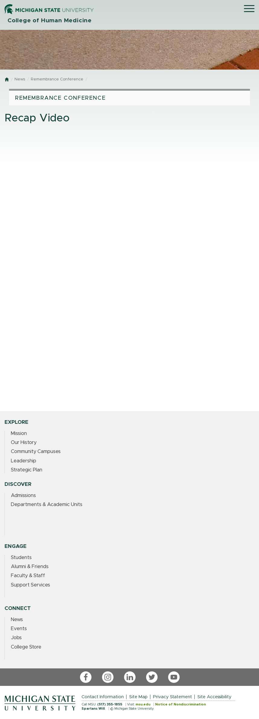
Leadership (23, 460)
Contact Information (103, 697)
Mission (19, 433)
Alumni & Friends (30, 566)
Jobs (16, 637)
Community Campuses (36, 451)
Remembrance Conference (57, 79)
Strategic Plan (26, 469)
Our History (24, 442)
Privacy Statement (172, 697)
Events (19, 628)
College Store (26, 647)
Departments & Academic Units (46, 504)
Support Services (30, 585)
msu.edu (143, 704)
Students (21, 557)
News (19, 79)
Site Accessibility (214, 697)
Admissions (23, 495)
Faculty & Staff (28, 575)
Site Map (138, 697)
